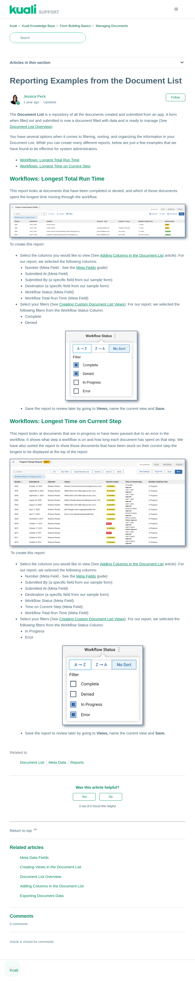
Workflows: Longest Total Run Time (49, 160)
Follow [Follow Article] (175, 97)
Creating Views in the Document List (50, 867)
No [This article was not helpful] (110, 797)
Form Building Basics (75, 26)
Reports (77, 762)
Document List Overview (30, 126)
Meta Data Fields (34, 857)
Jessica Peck (35, 96)
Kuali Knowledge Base (38, 26)
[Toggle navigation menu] (176, 9)
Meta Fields (86, 267)
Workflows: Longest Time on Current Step (55, 166)
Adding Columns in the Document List (132, 255)
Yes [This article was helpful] (84, 797)
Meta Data (57, 762)
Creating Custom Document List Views (91, 304)
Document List (32, 762)
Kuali (13, 26)
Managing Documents (112, 26)
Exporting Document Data (41, 895)
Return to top (24, 830)
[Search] (48, 38)
